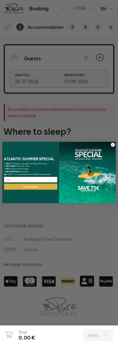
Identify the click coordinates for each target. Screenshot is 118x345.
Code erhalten (30, 186)
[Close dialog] (113, 145)
